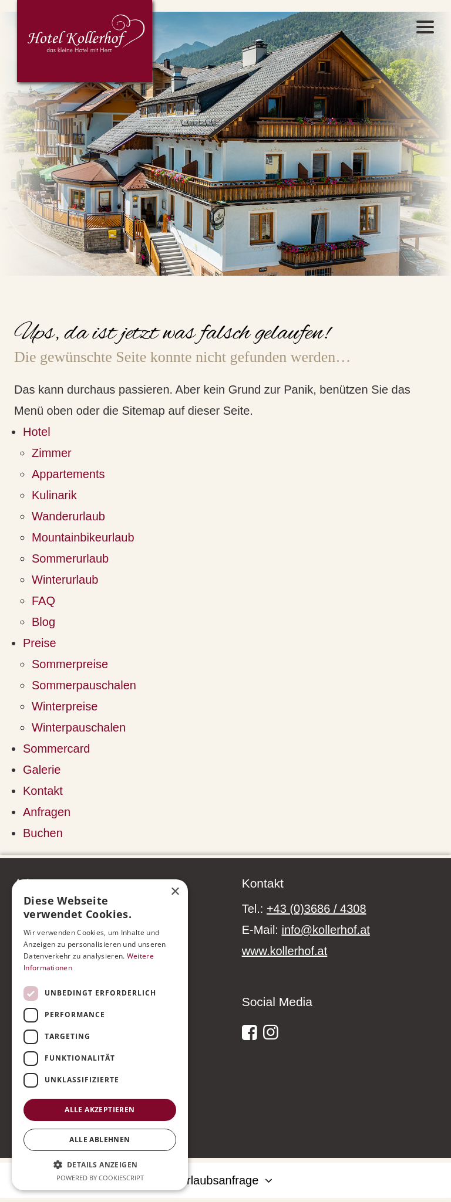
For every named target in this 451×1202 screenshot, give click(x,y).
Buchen (43, 833)
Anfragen (46, 811)
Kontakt (43, 790)
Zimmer (52, 452)
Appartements (68, 474)
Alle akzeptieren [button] (99, 1110)
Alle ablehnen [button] (99, 1140)
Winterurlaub (65, 579)
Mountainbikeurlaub (83, 537)
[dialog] (100, 1034)
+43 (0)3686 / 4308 (316, 908)
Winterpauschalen (79, 727)
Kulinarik (54, 495)
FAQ (43, 600)
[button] (99, 1164)
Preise (39, 642)
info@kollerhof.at (325, 929)
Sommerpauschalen (84, 685)
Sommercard (56, 748)
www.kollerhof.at (285, 950)
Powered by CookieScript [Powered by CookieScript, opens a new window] (100, 1177)
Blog (43, 621)
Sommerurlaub (70, 558)
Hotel (37, 431)
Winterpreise (64, 706)
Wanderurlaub (68, 516)
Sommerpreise (70, 664)
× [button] (174, 892)
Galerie (41, 769)
